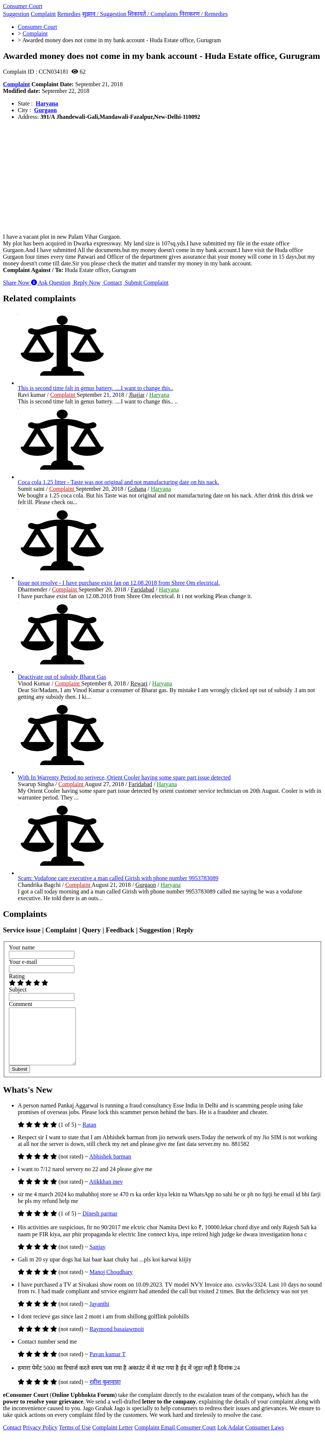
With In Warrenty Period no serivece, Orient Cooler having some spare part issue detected (124, 777)
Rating (17, 976)
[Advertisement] (162, 178)
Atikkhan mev (106, 1193)
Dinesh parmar (100, 1224)
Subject (18, 989)
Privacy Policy (40, 1438)
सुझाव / (105, 14)
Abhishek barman (110, 1167)
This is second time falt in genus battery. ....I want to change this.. (95, 388)
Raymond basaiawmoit (117, 1340)
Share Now (17, 282)
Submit (19, 1080)
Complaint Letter (112, 1438)
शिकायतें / (153, 14)
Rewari (138, 683)
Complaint (43, 14)
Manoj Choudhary (111, 1283)
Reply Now (86, 282)
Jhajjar (137, 395)
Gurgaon (45, 110)
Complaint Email (155, 1438)
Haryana (47, 103)
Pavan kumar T (107, 1365)
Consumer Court (22, 6)
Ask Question (51, 282)
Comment (20, 1004)
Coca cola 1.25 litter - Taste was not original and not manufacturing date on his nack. (118, 482)
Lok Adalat (230, 1438)
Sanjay (98, 1258)
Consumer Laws (264, 1438)
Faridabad (142, 589)
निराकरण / (204, 14)
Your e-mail (23, 962)
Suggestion (16, 14)
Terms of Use (75, 1438)
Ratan (89, 1136)
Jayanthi (99, 1315)
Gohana (137, 489)
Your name (22, 947)
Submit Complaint (145, 282)
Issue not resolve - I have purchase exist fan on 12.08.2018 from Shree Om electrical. (119, 583)
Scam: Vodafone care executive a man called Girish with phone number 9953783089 (118, 878)
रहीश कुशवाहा (105, 1393)
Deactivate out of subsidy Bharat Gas (62, 677)
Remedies (69, 14)
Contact (112, 282)
